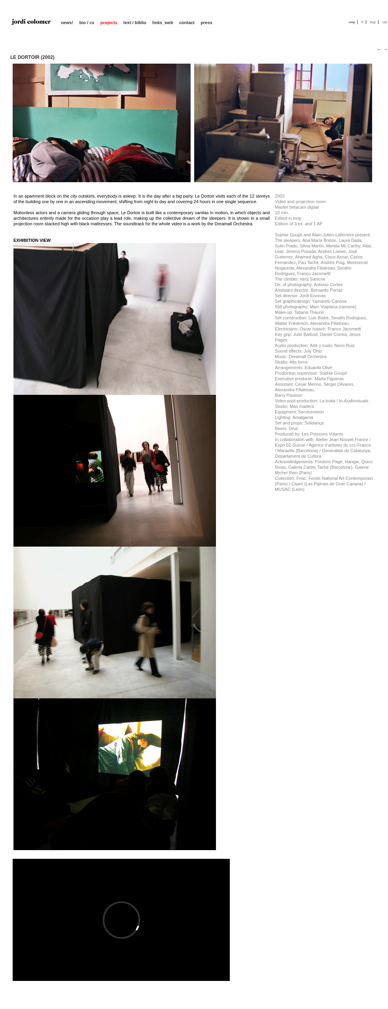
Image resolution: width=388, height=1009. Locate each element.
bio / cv (87, 22)
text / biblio (134, 22)
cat (384, 22)
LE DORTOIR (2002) (32, 57)
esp (373, 22)
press (206, 22)
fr (362, 22)
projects (108, 22)
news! (67, 22)
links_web (162, 22)
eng (352, 22)
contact (187, 22)
